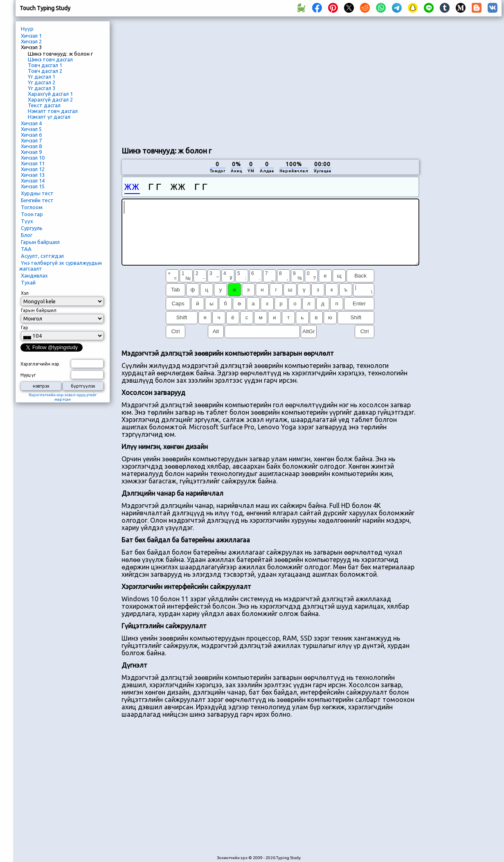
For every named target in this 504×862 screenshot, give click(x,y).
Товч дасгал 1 (45, 65)
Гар (24, 327)
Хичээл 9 (31, 152)
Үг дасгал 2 (41, 82)
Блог (26, 235)
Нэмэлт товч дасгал (53, 111)
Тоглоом (32, 207)
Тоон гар (32, 214)
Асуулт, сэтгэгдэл (42, 256)
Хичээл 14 (33, 180)
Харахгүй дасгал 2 (50, 99)
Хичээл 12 (33, 169)
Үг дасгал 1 (41, 76)
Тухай (28, 282)
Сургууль (32, 228)
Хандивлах (34, 275)
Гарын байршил (40, 242)
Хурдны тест (37, 193)
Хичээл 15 (33, 186)
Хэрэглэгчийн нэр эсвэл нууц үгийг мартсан (63, 397)
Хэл (25, 293)
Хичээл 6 (31, 135)
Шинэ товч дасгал (50, 59)
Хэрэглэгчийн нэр (39, 363)
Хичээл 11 (33, 163)
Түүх (27, 221)
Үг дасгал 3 (41, 88)
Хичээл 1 (31, 35)
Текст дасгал (44, 105)
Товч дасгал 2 (45, 71)
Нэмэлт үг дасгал (49, 117)
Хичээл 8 (31, 146)
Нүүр (27, 29)
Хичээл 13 (33, 175)
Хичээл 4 (31, 123)
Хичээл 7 (31, 140)
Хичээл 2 (31, 41)
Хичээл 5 (31, 129)
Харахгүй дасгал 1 (50, 94)
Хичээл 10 (33, 157)
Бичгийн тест (37, 200)
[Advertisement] (217, 80)
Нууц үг (28, 374)
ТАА (26, 249)
